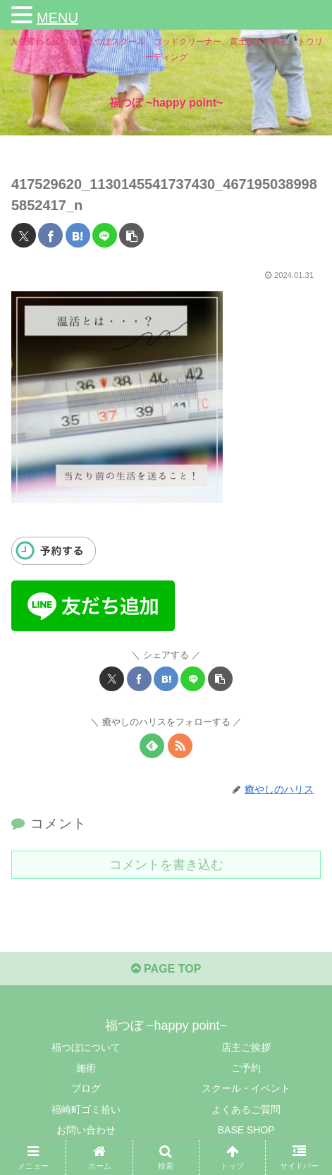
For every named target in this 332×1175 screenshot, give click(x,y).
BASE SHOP (246, 1130)
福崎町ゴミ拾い (86, 1109)
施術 (86, 1067)
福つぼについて (86, 1047)
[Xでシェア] (23, 235)
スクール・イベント (246, 1088)
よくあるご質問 (246, 1109)
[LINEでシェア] (104, 235)
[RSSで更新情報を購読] (180, 745)
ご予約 (246, 1067)
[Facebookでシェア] (50, 235)
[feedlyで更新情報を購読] (152, 745)
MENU (57, 17)
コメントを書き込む (166, 865)
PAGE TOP (166, 969)
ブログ (86, 1088)
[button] (131, 235)
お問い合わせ (86, 1130)
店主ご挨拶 (246, 1047)
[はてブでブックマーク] (78, 235)
